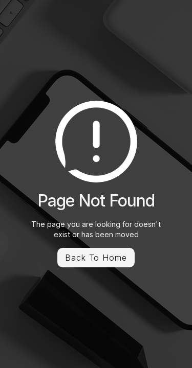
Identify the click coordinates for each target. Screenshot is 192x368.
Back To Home (96, 257)
